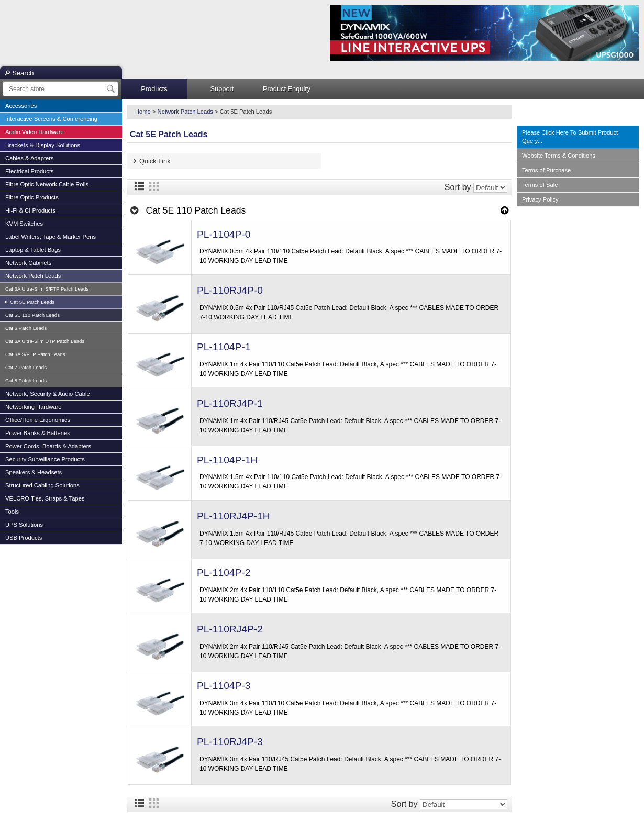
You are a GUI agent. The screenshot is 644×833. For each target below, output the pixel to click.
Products (154, 89)
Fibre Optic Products (32, 197)
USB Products (23, 538)
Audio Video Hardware (34, 132)
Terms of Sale (540, 185)
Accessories (21, 106)
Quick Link (155, 161)
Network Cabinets (28, 263)
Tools (12, 511)
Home (143, 111)
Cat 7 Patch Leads (26, 367)
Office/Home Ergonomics (37, 420)
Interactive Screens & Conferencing (51, 119)
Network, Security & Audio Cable (47, 394)
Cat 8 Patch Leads (26, 380)
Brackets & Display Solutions (42, 145)
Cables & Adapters (29, 158)
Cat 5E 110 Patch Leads (32, 315)
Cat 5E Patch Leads (31, 302)
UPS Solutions (24, 524)
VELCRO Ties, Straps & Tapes (45, 498)
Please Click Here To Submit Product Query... (570, 137)
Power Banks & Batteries (37, 433)
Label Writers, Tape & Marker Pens (50, 237)
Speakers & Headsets (33, 472)
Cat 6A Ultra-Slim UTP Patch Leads (44, 341)
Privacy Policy (540, 199)
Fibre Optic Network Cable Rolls (46, 184)
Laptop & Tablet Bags (33, 250)
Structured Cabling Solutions (42, 485)
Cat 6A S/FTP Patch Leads (35, 354)
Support (222, 89)
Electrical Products (29, 171)
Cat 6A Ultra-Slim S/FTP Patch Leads (46, 289)
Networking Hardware (33, 407)
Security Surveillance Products (45, 459)
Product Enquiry (286, 89)
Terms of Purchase (546, 170)
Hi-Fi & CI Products (30, 210)
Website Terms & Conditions (558, 155)
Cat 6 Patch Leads (26, 328)
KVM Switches (24, 223)
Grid (154, 186)
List (139, 186)
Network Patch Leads (33, 276)
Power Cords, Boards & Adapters (48, 446)
